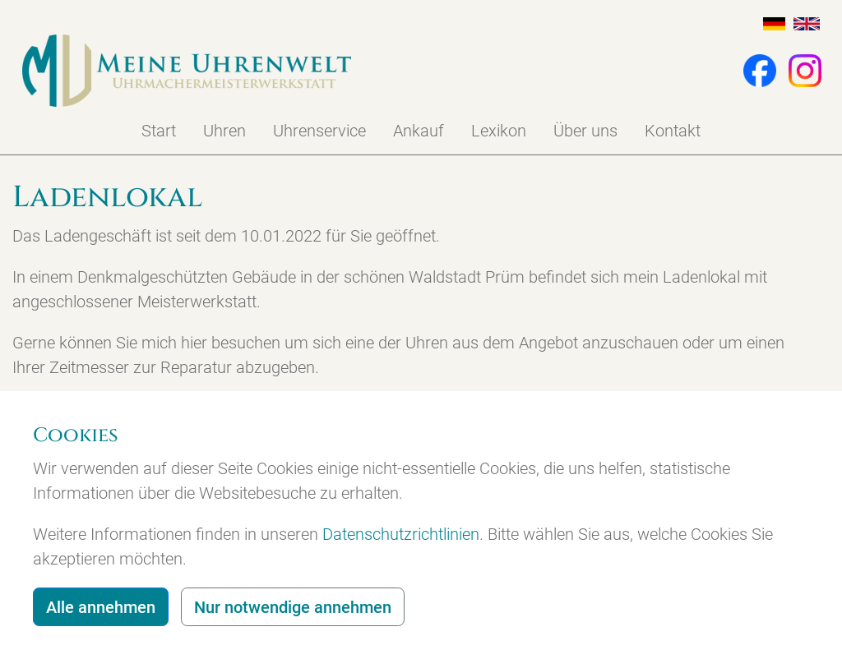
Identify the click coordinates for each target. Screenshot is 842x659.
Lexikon (498, 131)
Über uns (585, 131)
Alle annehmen (100, 607)
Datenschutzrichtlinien (400, 534)
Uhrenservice (319, 131)
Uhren (224, 131)
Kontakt (673, 131)
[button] (751, 69)
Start (158, 131)
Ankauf (418, 131)
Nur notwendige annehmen (292, 607)
